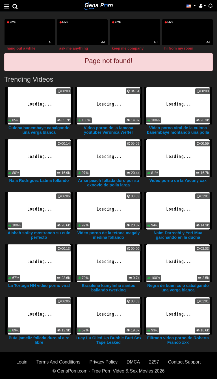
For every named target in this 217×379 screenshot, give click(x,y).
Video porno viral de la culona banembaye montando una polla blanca (178, 132)
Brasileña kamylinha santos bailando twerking (108, 287)
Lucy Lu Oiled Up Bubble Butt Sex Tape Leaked (108, 340)
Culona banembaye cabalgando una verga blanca (39, 130)
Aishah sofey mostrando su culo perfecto (39, 235)
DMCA (133, 362)
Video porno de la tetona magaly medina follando (108, 235)
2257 (154, 362)
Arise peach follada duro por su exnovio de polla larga (108, 182)
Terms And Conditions (58, 362)
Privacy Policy (103, 362)
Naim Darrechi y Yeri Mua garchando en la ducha (178, 235)
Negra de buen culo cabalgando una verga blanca (178, 287)
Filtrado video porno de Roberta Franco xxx (178, 340)
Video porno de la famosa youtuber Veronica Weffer (108, 130)
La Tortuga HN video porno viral (39, 285)
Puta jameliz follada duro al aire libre (38, 340)
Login (21, 362)
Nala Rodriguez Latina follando (39, 180)
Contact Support (184, 362)
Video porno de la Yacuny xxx (178, 180)
